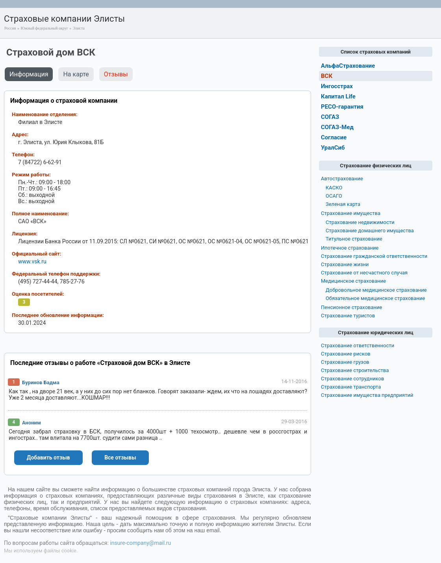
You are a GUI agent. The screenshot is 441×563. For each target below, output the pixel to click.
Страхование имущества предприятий (367, 395)
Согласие (333, 137)
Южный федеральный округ (44, 28)
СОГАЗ (330, 116)
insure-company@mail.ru (140, 543)
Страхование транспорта (351, 387)
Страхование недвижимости (360, 222)
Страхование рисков (346, 354)
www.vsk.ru (32, 261)
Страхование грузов (345, 362)
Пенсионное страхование (351, 307)
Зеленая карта (343, 204)
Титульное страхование (354, 239)
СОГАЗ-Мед (337, 127)
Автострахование (342, 178)
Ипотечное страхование (349, 248)
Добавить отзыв (48, 457)
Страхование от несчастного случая (364, 273)
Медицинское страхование (353, 281)
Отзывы (116, 74)
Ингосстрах (337, 86)
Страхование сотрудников (352, 379)
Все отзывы (120, 457)
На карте (76, 74)
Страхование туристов (348, 316)
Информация (28, 74)
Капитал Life (338, 96)
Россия (10, 28)
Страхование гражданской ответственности (374, 256)
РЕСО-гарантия (342, 106)
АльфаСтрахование (348, 65)
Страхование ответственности (357, 345)
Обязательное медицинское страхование (375, 298)
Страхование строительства (355, 370)
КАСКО (334, 188)
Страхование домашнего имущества (370, 230)
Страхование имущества (350, 213)
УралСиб (333, 147)
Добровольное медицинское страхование (376, 290)
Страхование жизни (345, 264)
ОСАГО (334, 196)
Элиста (79, 28)
